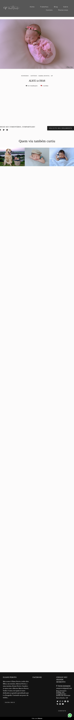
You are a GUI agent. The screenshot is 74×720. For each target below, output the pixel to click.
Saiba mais (10, 704)
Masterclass (63, 10)
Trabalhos (44, 7)
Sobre (65, 7)
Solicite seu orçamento (60, 636)
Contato (49, 10)
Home (32, 7)
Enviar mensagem (64, 688)
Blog (56, 7)
